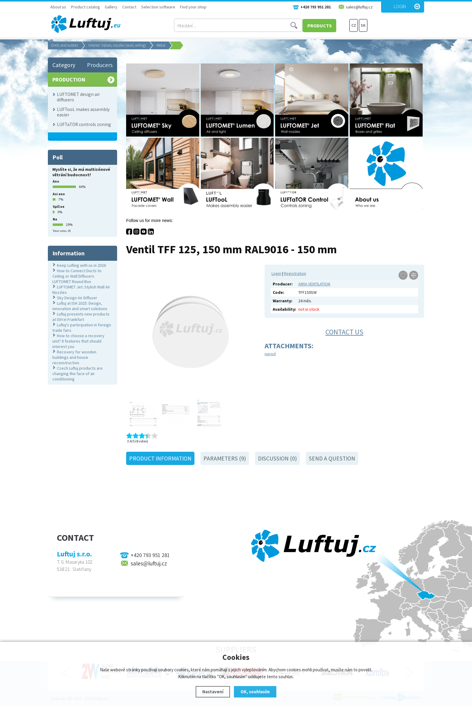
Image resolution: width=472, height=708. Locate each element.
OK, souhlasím (255, 691)
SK (363, 25)
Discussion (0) (277, 458)
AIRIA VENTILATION (314, 284)
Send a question (332, 458)
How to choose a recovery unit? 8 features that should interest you (78, 341)
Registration (295, 273)
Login (400, 6)
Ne (55, 219)
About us (58, 7)
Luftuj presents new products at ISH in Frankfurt (81, 316)
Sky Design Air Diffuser (77, 297)
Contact (129, 7)
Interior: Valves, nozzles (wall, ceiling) (117, 45)
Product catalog (85, 7)
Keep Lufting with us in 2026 (81, 265)
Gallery (111, 7)
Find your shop (193, 7)
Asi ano (59, 194)
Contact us (344, 332)
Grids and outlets (64, 45)
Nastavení (212, 691)
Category (63, 65)
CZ (353, 25)
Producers (100, 65)
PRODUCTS (326, 26)
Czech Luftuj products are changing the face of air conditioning (77, 373)
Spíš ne (58, 206)
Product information (160, 458)
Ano (56, 181)
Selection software (158, 7)
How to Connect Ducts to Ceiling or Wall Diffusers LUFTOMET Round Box (76, 276)
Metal (161, 45)
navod (270, 353)
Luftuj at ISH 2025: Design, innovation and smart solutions (79, 305)
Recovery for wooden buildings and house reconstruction (74, 357)
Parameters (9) (224, 458)
